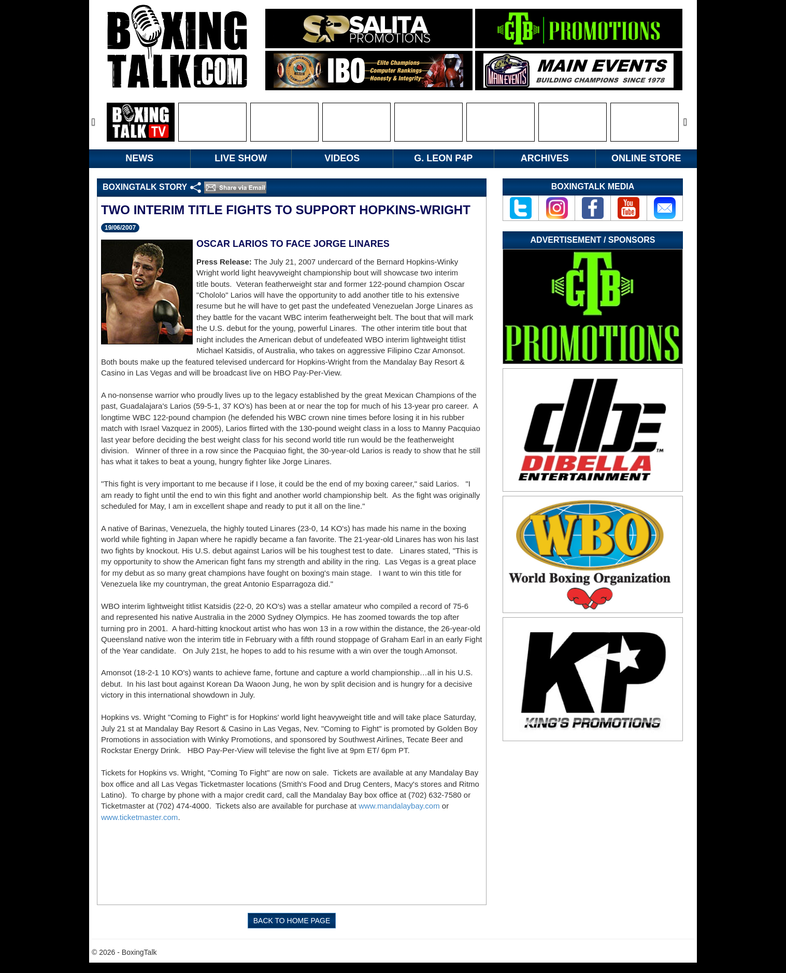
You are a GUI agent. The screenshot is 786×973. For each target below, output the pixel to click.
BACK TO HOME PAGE (292, 920)
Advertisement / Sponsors (593, 239)
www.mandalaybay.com (399, 805)
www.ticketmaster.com (139, 817)
